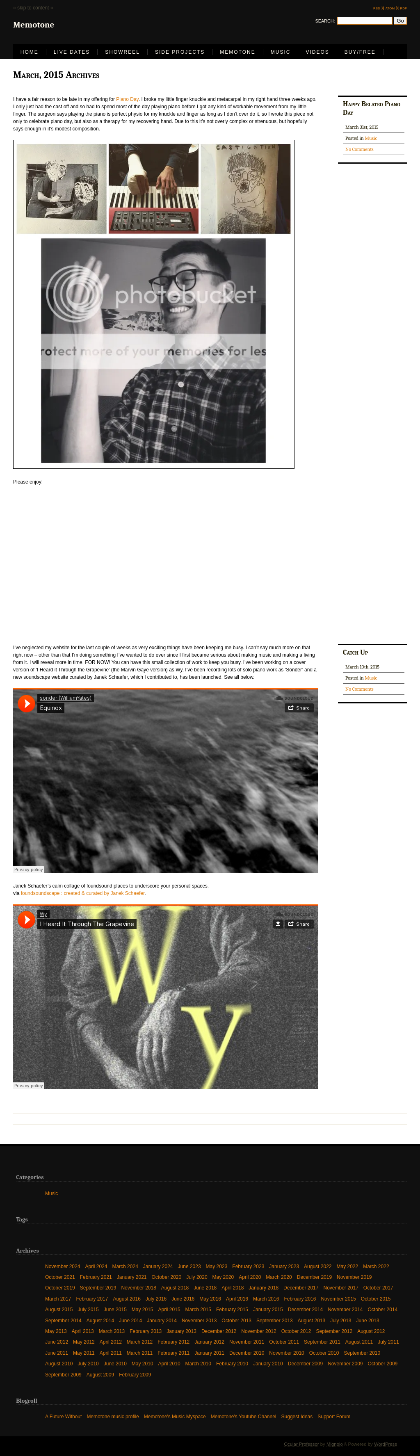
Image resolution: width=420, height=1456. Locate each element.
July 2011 (388, 1341)
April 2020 (250, 1277)
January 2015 (268, 1309)
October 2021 (60, 1277)
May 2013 (56, 1331)
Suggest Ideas (297, 1416)
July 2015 (88, 1309)
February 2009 (135, 1374)
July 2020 (196, 1277)
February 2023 (248, 1266)
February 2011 (173, 1353)
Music (281, 52)
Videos (317, 52)
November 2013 (199, 1320)
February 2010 (232, 1363)
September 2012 (334, 1331)
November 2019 (354, 1277)
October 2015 (376, 1298)
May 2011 (84, 1353)
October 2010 (324, 1353)
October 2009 (383, 1363)
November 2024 (62, 1266)
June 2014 (130, 1320)
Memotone (237, 52)
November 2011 (246, 1341)
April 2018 (232, 1287)
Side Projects (180, 52)
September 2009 (63, 1374)
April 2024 (96, 1266)
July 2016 (156, 1298)
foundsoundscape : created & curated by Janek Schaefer (83, 893)
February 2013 (146, 1331)
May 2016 (210, 1298)
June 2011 (56, 1353)
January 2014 (162, 1320)
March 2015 (198, 1309)
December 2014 (305, 1309)
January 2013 (181, 1331)
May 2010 (142, 1363)
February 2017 (92, 1298)
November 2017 (340, 1287)
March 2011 (140, 1353)
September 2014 (63, 1320)
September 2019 (98, 1287)
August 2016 (126, 1298)
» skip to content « (33, 8)
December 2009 (305, 1363)
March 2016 (266, 1298)
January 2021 (132, 1277)
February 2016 (300, 1298)
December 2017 (300, 1287)
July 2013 (340, 1320)
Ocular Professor (301, 1444)
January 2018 (263, 1287)
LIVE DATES (72, 52)
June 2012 (56, 1341)
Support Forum (333, 1416)
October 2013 (236, 1320)
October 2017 (378, 1287)
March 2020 (279, 1277)
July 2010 (88, 1363)
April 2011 (111, 1353)
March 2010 (198, 1363)
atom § (392, 8)
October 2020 (167, 1277)
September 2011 (322, 1341)
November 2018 (138, 1287)
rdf (403, 8)
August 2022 (317, 1266)
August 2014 (100, 1320)
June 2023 (189, 1266)
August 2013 (311, 1320)
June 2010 (115, 1363)
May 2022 (347, 1266)
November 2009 (345, 1363)
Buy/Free (360, 52)
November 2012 (258, 1331)
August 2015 (59, 1309)
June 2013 (367, 1320)
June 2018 (205, 1287)
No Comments (359, 149)
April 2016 (237, 1298)
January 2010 (268, 1363)
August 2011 (359, 1341)
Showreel (122, 52)
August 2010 (59, 1363)
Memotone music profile (113, 1416)
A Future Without (63, 1416)
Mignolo (334, 1444)
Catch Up (355, 652)
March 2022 (376, 1266)
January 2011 (209, 1353)
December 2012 (218, 1331)
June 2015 (115, 1309)
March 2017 (58, 1298)
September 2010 (362, 1353)
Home (30, 52)
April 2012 (111, 1341)
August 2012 (371, 1331)
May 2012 (84, 1341)
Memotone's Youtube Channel (243, 1416)
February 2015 (232, 1309)
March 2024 (125, 1266)
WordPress (385, 1444)
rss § (378, 8)
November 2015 (338, 1298)
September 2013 (274, 1320)
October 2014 (383, 1309)
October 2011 (284, 1341)
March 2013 (112, 1331)
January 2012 (209, 1341)
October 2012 (296, 1331)
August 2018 (175, 1287)
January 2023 (284, 1266)
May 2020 (223, 1277)
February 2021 (96, 1277)
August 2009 (100, 1374)
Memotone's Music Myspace (175, 1416)
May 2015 (142, 1309)
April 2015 (169, 1309)
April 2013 (83, 1331)
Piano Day (127, 99)
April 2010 (169, 1363)
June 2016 (182, 1298)
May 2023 (217, 1266)
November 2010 (286, 1353)
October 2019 (60, 1287)
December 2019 (314, 1277)
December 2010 (246, 1353)
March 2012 (140, 1341)
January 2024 (158, 1266)
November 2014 (345, 1309)
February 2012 (173, 1341)
